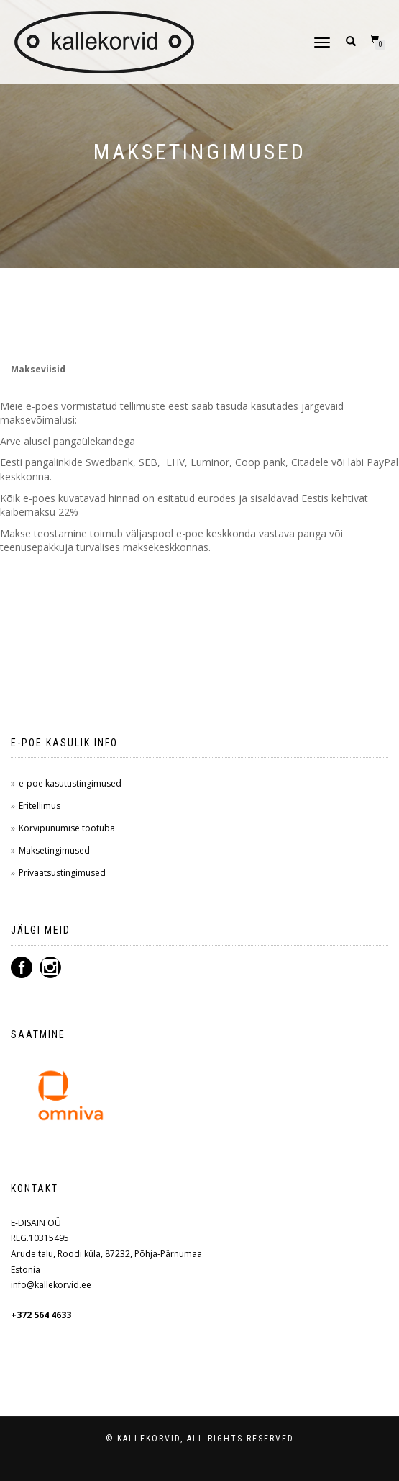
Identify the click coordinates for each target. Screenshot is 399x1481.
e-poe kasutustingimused (70, 783)
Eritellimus (39, 806)
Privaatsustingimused (62, 873)
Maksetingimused (54, 850)
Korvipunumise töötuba (67, 828)
